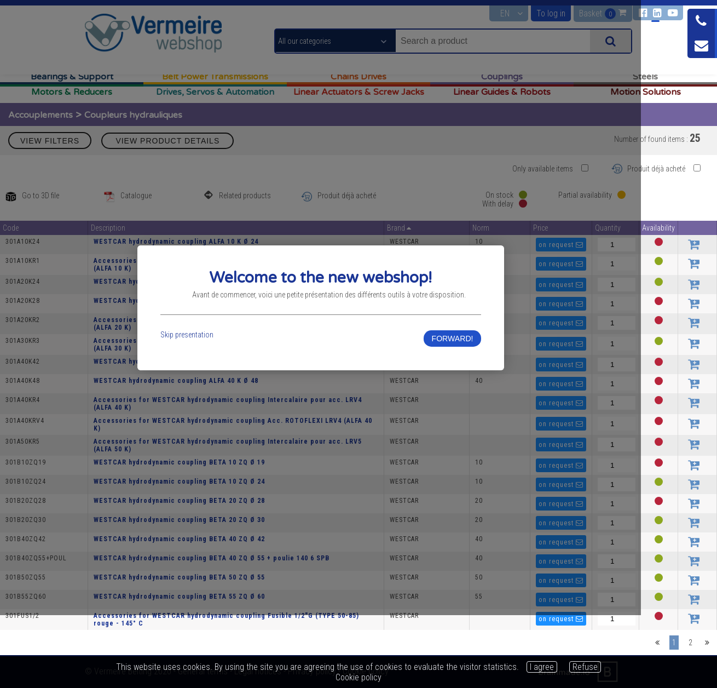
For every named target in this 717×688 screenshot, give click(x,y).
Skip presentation (210, 375)
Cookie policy (358, 677)
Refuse (585, 667)
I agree (542, 667)
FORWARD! (505, 378)
